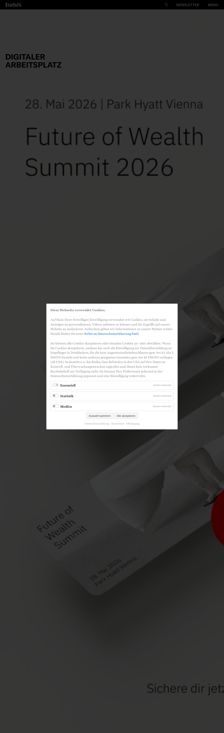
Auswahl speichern (100, 415)
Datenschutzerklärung (97, 423)
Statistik (67, 396)
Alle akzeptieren (126, 415)
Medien (66, 406)
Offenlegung (132, 423)
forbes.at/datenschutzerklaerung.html (111, 333)
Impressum (117, 423)
